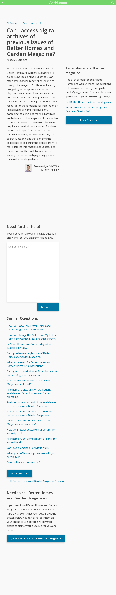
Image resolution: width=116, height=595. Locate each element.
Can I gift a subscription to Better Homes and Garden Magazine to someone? (32, 328)
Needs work (76, 565)
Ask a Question (19, 429)
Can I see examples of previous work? (28, 403)
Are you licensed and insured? (23, 417)
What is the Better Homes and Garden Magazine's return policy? (28, 377)
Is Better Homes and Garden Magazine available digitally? (29, 301)
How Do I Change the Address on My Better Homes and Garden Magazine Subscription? (31, 292)
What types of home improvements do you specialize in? (31, 410)
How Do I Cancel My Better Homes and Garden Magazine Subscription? (29, 283)
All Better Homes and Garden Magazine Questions (38, 436)
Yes (64, 565)
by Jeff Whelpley (49, 169)
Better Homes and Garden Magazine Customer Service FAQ (86, 109)
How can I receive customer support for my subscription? (31, 386)
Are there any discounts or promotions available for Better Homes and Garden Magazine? (29, 348)
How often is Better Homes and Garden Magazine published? (29, 337)
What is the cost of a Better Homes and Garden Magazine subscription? (29, 319)
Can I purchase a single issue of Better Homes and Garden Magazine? (28, 310)
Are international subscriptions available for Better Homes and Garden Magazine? (32, 359)
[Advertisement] (33, 197)
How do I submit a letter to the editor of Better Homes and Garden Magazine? (29, 368)
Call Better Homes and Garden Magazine (89, 102)
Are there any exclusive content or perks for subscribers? (32, 395)
